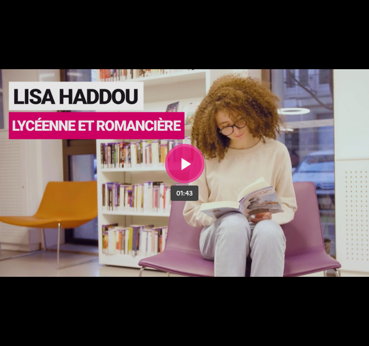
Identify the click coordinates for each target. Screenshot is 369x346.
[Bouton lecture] (185, 164)
